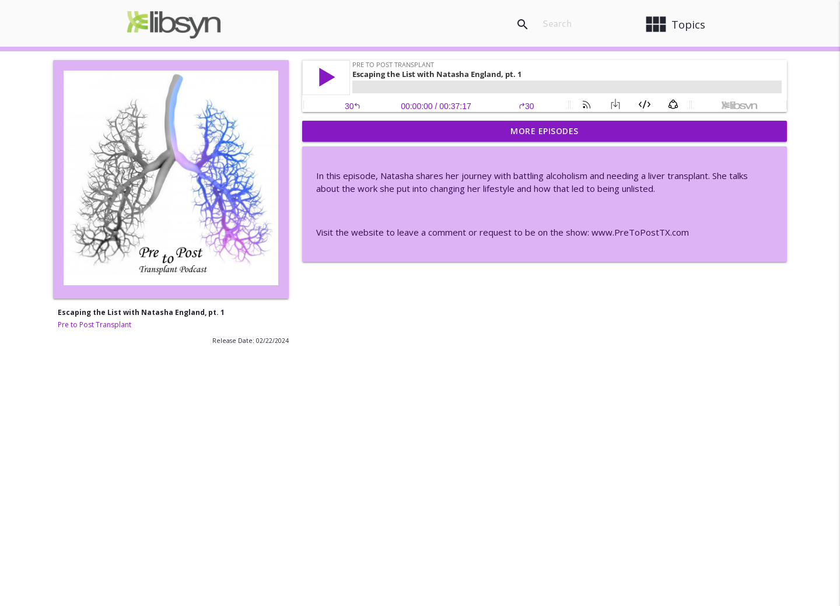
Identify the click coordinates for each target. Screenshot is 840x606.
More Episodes (544, 130)
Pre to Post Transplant (94, 325)
